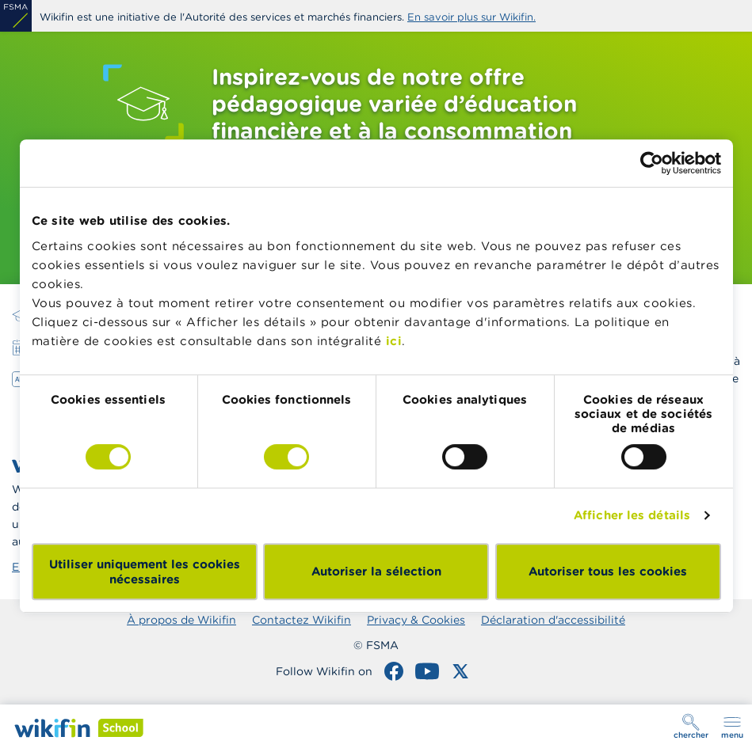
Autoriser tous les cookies (608, 571)
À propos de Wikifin (181, 620)
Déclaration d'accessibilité (553, 620)
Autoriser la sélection (376, 571)
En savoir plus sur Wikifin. (471, 17)
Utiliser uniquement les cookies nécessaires (144, 571)
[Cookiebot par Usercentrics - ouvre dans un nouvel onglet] (651, 163)
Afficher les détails (632, 514)
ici (394, 340)
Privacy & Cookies (416, 620)
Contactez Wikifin (301, 620)
